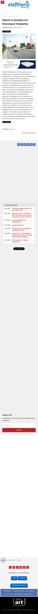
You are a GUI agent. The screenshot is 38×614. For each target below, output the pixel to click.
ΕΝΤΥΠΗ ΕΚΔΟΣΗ (19, 585)
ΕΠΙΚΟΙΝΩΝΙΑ (29, 594)
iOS (14, 578)
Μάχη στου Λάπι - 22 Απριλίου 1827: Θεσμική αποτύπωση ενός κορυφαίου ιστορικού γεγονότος (22, 215)
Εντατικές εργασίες (18, 225)
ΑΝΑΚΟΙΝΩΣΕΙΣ (18, 594)
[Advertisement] (19, 301)
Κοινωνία (12, 129)
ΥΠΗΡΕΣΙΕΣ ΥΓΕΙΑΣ (18, 591)
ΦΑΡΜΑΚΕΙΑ (7, 591)
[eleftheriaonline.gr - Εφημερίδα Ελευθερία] (19, 4)
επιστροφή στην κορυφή (29, 133)
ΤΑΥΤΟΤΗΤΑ (8, 594)
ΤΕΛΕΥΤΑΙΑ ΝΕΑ (10, 205)
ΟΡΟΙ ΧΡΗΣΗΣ (30, 591)
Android (22, 578)
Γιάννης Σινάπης (17, 27)
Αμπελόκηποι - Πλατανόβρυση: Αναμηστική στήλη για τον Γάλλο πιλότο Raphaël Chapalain (22, 235)
